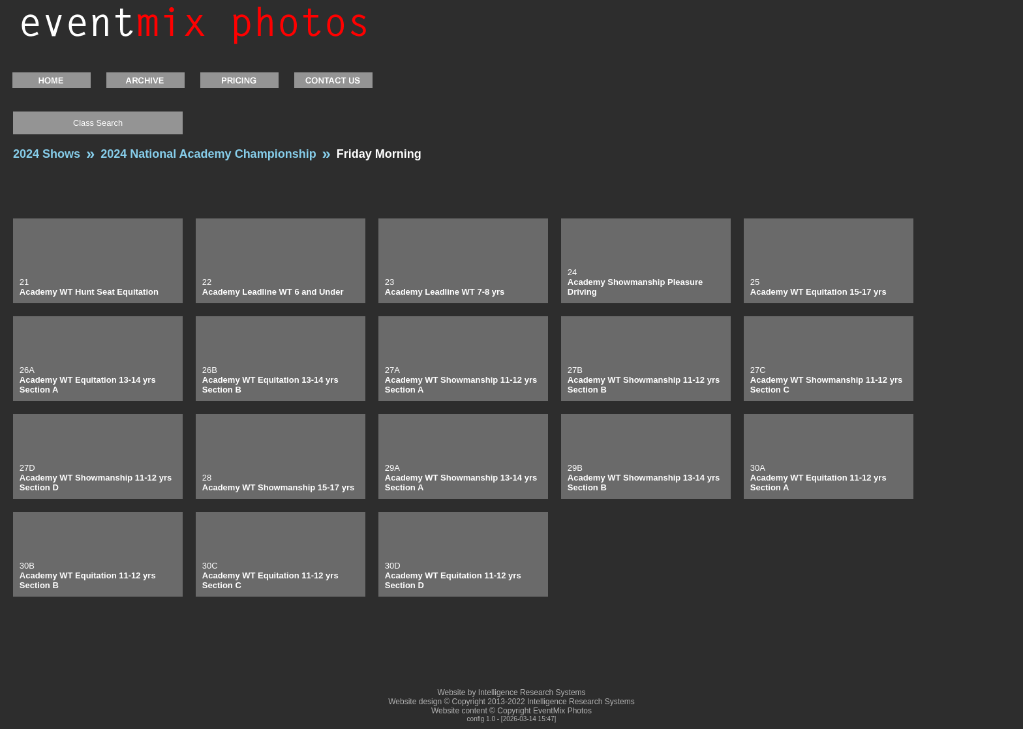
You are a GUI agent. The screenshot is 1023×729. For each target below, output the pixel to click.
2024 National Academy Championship (208, 153)
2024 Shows (46, 153)
